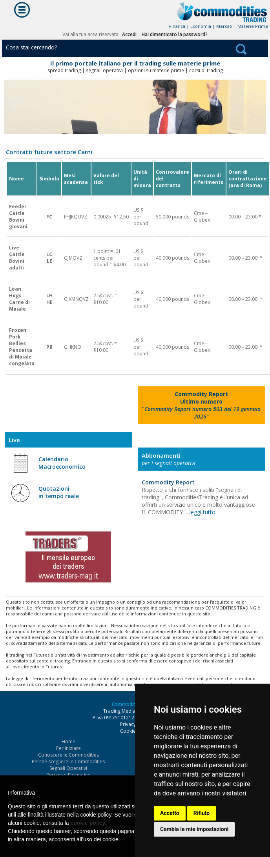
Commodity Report (168, 482)
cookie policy (88, 823)
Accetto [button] (169, 813)
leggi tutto (202, 512)
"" (201, 405)
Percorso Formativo (68, 774)
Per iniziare (68, 748)
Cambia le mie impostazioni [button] (194, 829)
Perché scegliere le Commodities (68, 761)
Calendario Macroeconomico (62, 462)
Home (68, 741)
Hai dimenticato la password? (175, 34)
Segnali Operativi (68, 768)
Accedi (129, 34)
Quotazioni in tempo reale (58, 492)
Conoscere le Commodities (68, 754)
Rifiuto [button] (201, 813)
